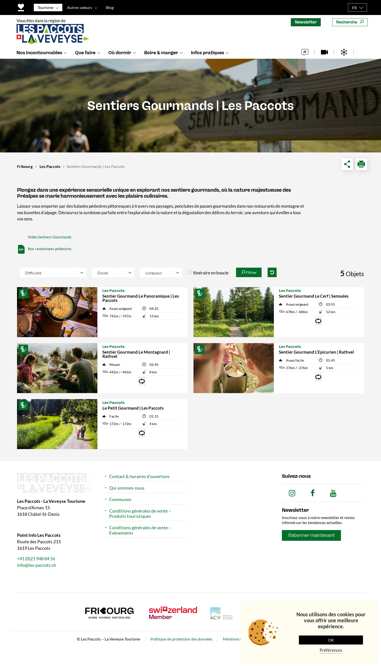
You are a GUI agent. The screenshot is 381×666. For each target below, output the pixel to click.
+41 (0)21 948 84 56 (36, 558)
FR (354, 7)
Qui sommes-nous (126, 488)
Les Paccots (50, 166)
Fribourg (25, 166)
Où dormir (119, 52)
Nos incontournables (39, 52)
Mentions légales (237, 639)
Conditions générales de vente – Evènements (140, 530)
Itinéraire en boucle (211, 272)
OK (331, 640)
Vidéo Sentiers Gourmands (50, 237)
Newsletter (306, 22)
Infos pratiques (207, 52)
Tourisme (45, 7)
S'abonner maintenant (311, 535)
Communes (120, 499)
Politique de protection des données (181, 639)
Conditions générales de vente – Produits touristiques (140, 513)
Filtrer (249, 272)
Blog (110, 7)
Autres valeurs (79, 7)
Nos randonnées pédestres (50, 248)
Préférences (331, 650)
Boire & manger (161, 52)
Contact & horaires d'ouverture (139, 476)
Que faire (85, 52)
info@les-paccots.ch (36, 565)
